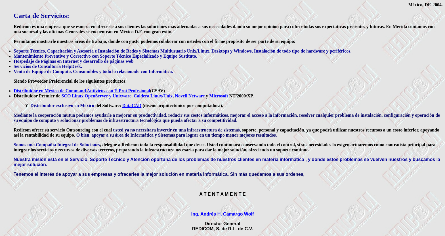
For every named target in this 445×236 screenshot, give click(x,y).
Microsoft (218, 95)
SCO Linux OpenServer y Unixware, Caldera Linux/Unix (117, 95)
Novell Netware (190, 95)
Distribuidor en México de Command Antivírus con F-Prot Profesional (82, 90)
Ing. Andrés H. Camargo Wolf (222, 214)
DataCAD (132, 105)
